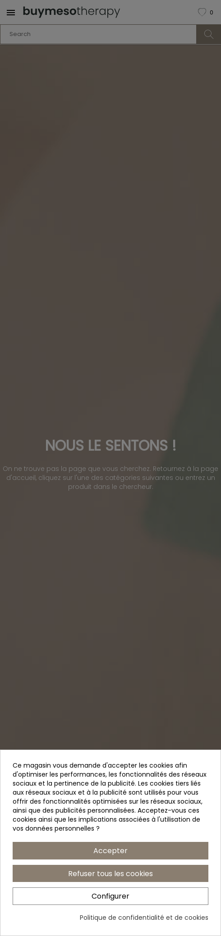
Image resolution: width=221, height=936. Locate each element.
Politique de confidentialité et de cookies (144, 917)
